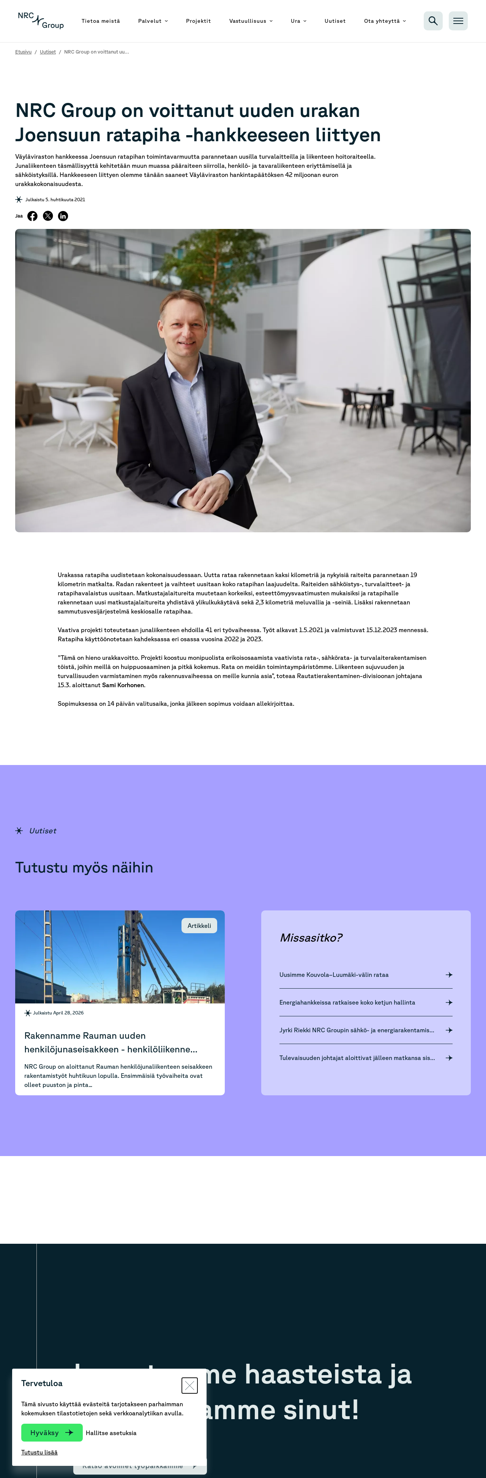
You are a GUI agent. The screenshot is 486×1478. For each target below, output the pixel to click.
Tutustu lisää (39, 1452)
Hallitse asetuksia (111, 1432)
